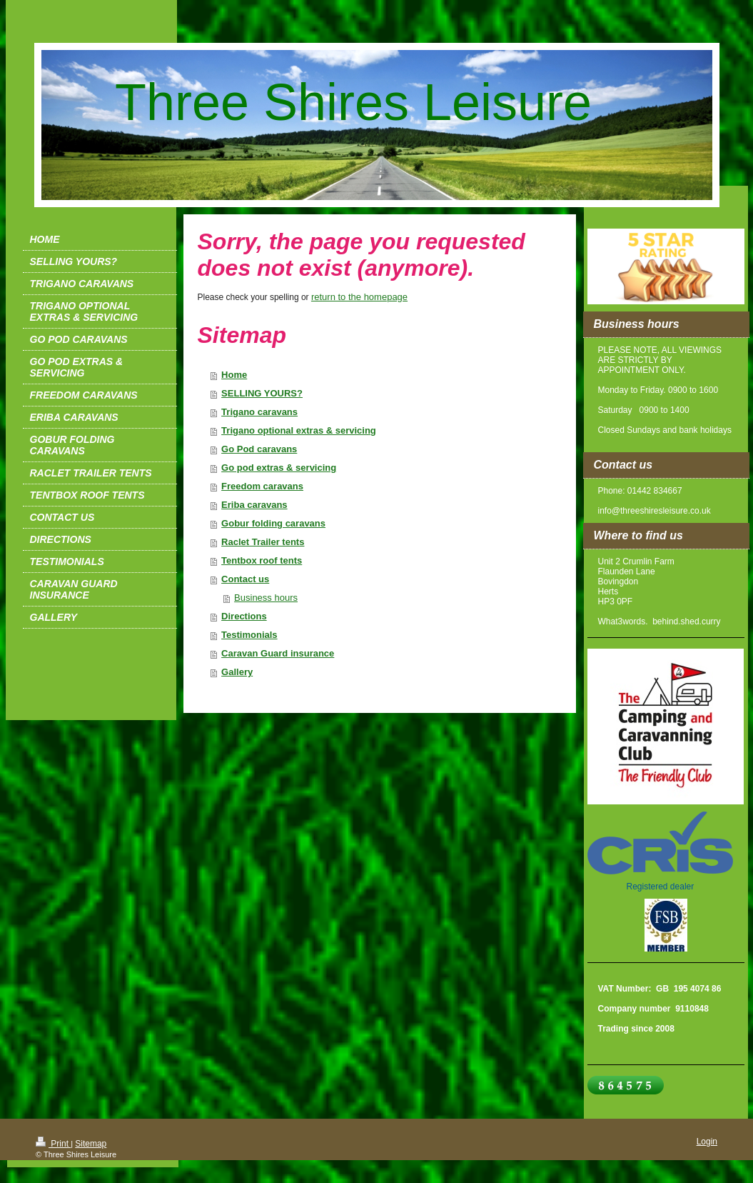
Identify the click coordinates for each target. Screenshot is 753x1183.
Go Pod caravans (259, 449)
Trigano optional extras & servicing (298, 430)
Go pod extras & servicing (278, 467)
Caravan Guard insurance (277, 653)
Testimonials (249, 634)
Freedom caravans (262, 486)
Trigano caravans (259, 411)
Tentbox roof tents (261, 560)
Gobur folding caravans (273, 523)
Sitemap (90, 1144)
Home (234, 374)
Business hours (266, 597)
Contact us (245, 579)
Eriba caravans (254, 504)
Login (707, 1142)
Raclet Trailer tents (262, 541)
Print (53, 1144)
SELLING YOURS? (262, 393)
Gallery (237, 672)
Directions (244, 616)
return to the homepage (359, 296)
